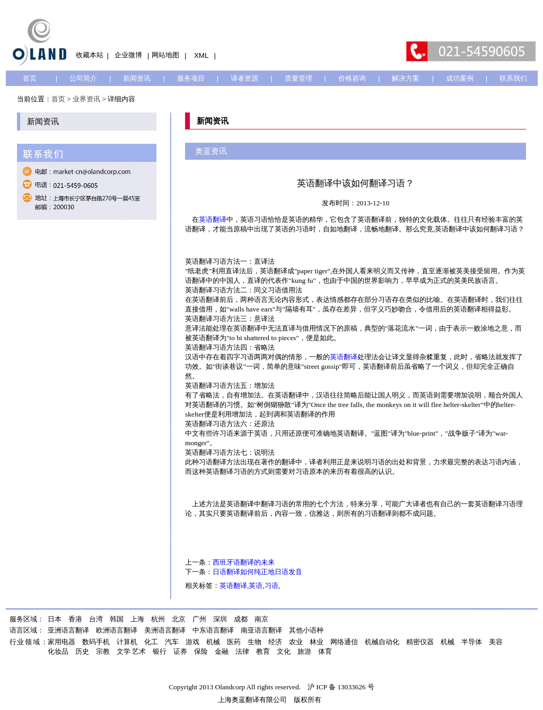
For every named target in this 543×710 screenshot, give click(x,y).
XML (201, 55)
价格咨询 (352, 78)
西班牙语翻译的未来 (244, 562)
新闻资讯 (137, 78)
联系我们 (513, 78)
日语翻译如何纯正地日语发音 (257, 572)
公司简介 (83, 78)
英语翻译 (212, 219)
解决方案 (405, 78)
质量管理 (298, 78)
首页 (30, 78)
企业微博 (128, 55)
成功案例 (460, 78)
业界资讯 (86, 99)
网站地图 (165, 55)
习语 (271, 586)
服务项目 (191, 78)
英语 (255, 586)
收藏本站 (89, 55)
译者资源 (244, 78)
